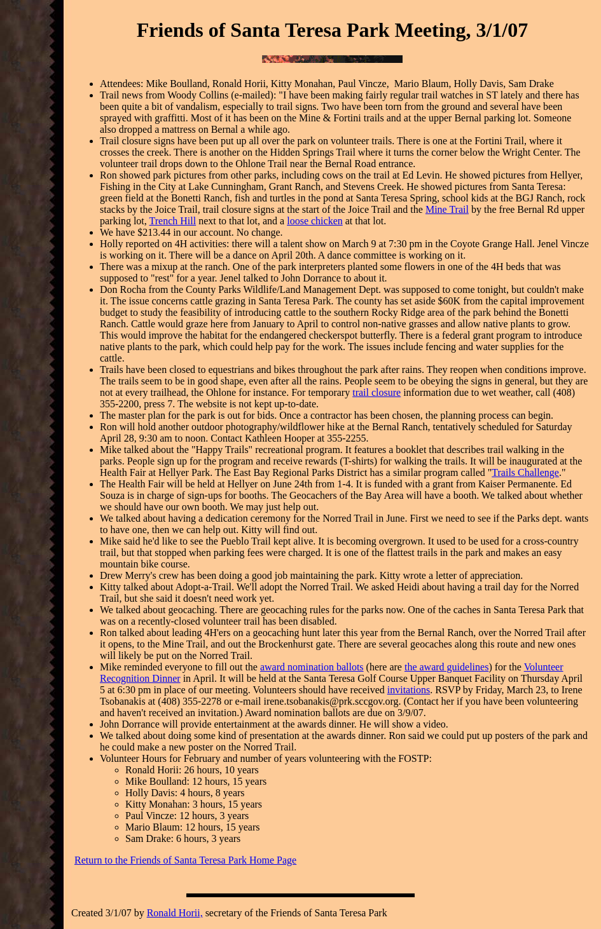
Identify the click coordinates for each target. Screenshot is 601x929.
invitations (409, 689)
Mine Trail (447, 209)
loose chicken (315, 220)
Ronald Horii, (175, 912)
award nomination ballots (312, 666)
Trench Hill (172, 220)
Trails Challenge (525, 472)
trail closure (376, 392)
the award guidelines (446, 666)
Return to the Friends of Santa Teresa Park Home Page (185, 860)
